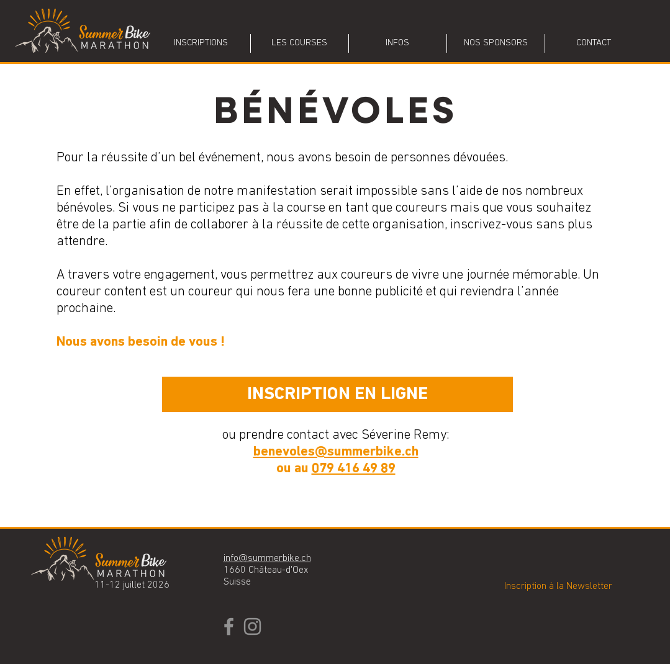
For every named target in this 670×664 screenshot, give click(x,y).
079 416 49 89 (354, 469)
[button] (299, 43)
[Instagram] (252, 626)
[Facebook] (228, 626)
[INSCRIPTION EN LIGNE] (337, 394)
